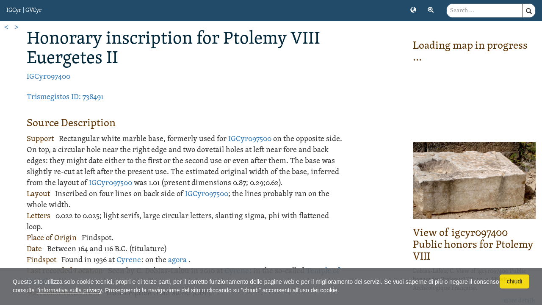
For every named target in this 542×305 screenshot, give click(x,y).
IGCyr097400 (48, 77)
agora (177, 260)
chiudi (515, 281)
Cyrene (128, 260)
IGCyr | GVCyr (23, 10)
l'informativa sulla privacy (69, 290)
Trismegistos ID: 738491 (65, 97)
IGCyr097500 (249, 139)
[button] (413, 9)
